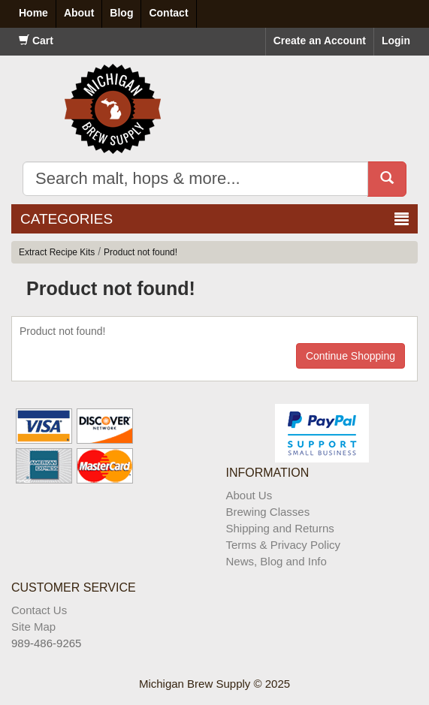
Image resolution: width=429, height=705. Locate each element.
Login (396, 41)
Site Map (33, 626)
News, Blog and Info (276, 561)
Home (33, 13)
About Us (249, 495)
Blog (121, 13)
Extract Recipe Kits (57, 252)
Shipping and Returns (280, 528)
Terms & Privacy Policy (283, 544)
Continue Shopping (350, 356)
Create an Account (319, 41)
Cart (36, 41)
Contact (168, 13)
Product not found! (140, 252)
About (79, 13)
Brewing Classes (268, 511)
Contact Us (39, 610)
